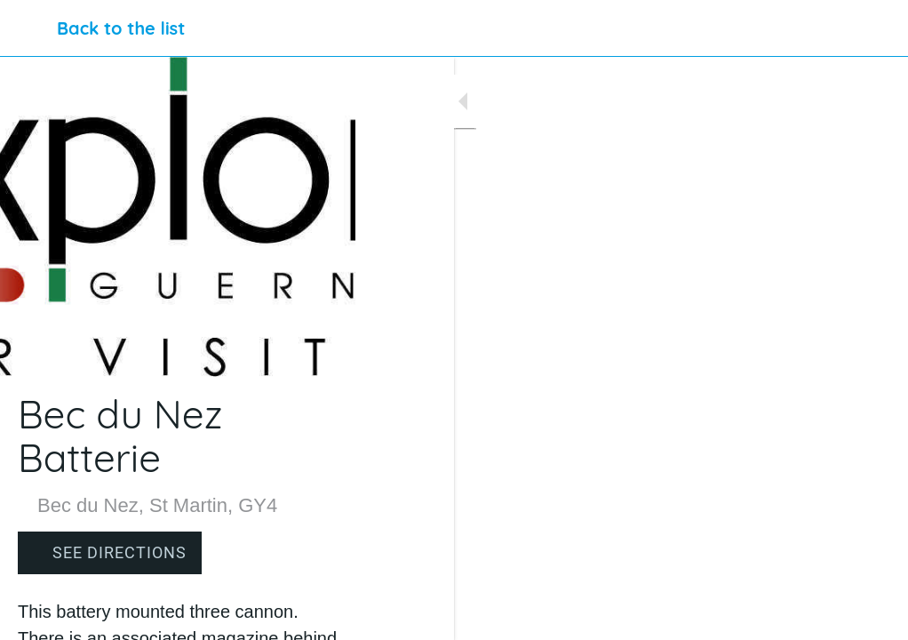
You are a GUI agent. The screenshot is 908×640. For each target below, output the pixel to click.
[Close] (28, 28)
